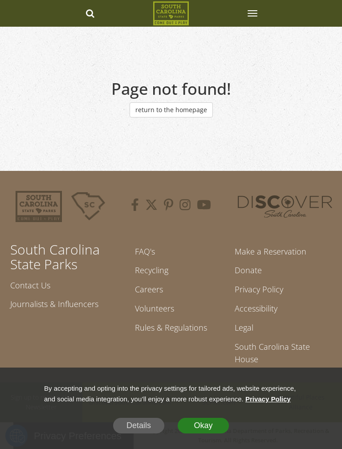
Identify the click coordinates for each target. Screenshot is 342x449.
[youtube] (204, 206)
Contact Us (30, 285)
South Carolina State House (272, 353)
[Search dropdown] (90, 13)
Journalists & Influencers (54, 304)
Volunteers (154, 308)
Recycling (151, 270)
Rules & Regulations (171, 327)
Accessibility (256, 308)
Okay (203, 425)
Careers (149, 289)
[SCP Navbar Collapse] (252, 13)
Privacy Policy (259, 289)
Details (138, 425)
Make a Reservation (270, 251)
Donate (248, 270)
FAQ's (145, 251)
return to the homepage (171, 109)
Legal (244, 327)
